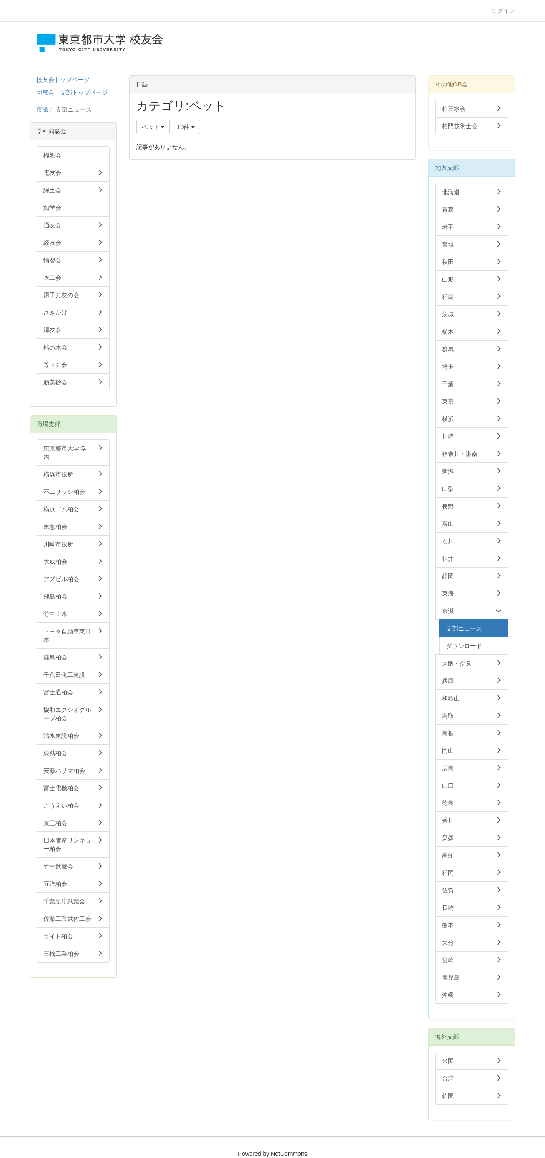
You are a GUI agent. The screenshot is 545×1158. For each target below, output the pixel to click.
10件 (186, 126)
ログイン (503, 10)
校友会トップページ (63, 79)
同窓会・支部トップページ (72, 92)
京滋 (42, 109)
